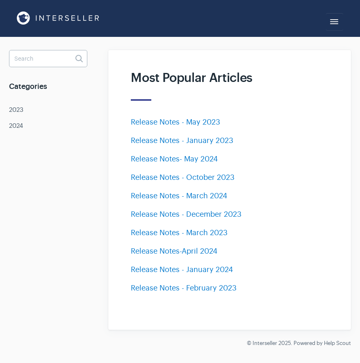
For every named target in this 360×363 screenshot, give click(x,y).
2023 (16, 109)
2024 (16, 125)
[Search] (48, 58)
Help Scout (337, 343)
